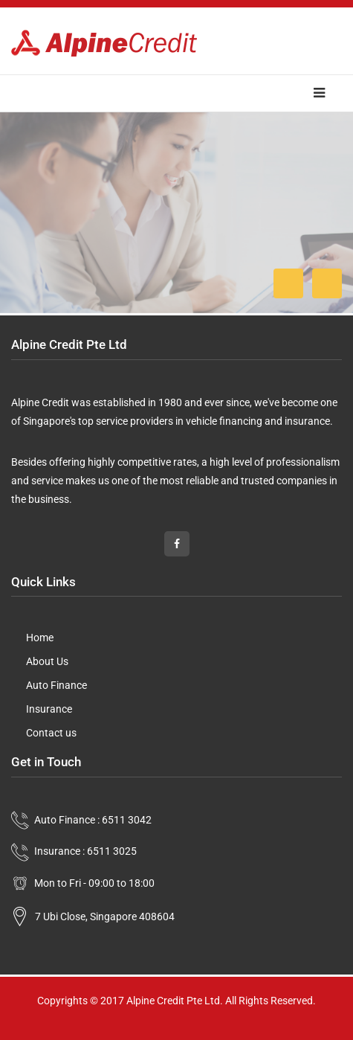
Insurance (49, 709)
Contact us (51, 733)
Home (40, 637)
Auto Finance (56, 685)
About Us (47, 661)
